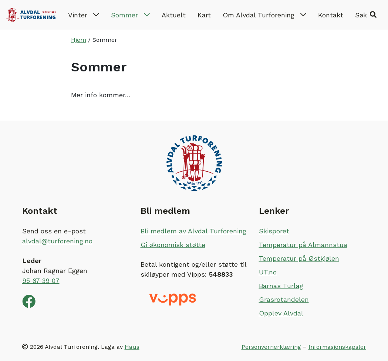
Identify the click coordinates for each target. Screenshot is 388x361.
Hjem (78, 39)
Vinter (83, 15)
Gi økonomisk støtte (173, 245)
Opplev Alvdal (281, 313)
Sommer (130, 15)
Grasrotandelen (284, 299)
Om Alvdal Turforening (264, 15)
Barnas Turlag (281, 286)
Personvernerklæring (271, 346)
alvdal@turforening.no (57, 241)
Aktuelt (174, 15)
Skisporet (274, 231)
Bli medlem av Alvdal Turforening (193, 231)
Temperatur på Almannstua (303, 245)
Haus (132, 346)
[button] (365, 15)
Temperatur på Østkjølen (299, 258)
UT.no (268, 272)
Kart (204, 15)
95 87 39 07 (41, 280)
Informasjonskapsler (337, 346)
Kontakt (330, 15)
